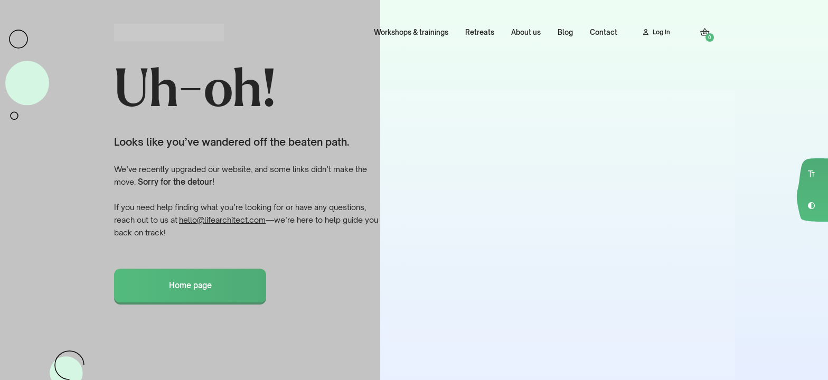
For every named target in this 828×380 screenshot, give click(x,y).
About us (526, 32)
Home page (190, 285)
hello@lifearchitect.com (222, 219)
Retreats (479, 32)
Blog (565, 32)
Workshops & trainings (411, 32)
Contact (603, 32)
